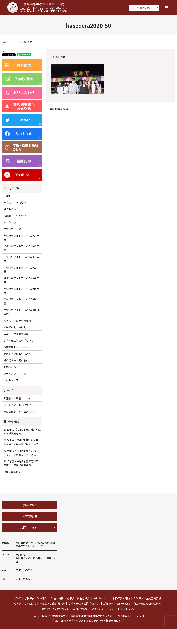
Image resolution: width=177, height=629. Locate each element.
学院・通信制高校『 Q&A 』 (19, 340)
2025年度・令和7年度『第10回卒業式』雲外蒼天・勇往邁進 (21, 452)
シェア (6, 51)
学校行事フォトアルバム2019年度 (21, 290)
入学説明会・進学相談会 (17, 405)
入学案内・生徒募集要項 (17, 320)
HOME (5, 41)
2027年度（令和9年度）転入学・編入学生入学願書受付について (22, 442)
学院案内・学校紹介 (15, 202)
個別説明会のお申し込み (17, 353)
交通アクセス (144, 7)
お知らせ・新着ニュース (17, 398)
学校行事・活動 (12, 229)
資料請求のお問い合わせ (17, 360)
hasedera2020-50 (59, 108)
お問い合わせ (11, 367)
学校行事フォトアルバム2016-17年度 (22, 312)
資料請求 (29, 504)
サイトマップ (11, 380)
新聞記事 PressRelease (17, 347)
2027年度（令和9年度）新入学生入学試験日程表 (22, 431)
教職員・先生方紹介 (15, 215)
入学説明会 (29, 516)
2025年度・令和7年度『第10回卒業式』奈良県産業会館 (21, 463)
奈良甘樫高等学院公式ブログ (20, 411)
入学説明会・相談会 (15, 327)
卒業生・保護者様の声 (16, 334)
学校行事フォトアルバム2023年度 (21, 248)
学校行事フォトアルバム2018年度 (21, 301)
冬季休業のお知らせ (15, 472)
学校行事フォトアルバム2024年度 (21, 237)
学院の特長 (10, 209)
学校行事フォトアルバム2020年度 (21, 280)
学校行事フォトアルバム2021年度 (21, 269)
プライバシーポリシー (16, 373)
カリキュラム (11, 222)
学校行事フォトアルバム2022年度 (21, 258)
